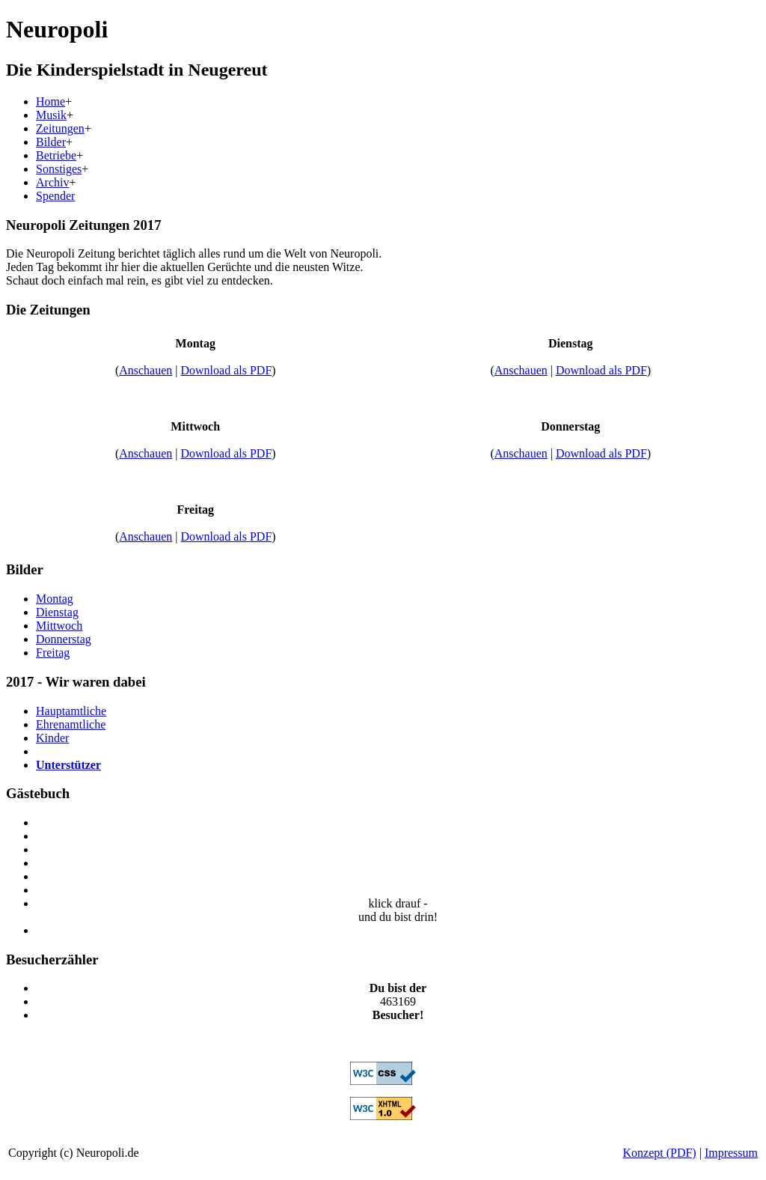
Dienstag (57, 612)
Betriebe (56, 155)
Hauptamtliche (71, 711)
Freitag (53, 652)
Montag (54, 598)
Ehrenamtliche (70, 724)
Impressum (731, 1152)
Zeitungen (60, 128)
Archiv (52, 182)
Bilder (51, 142)
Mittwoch (59, 625)
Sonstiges (59, 168)
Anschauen (145, 370)
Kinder (52, 738)
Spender (55, 195)
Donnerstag (63, 639)
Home (50, 101)
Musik (51, 115)
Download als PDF (226, 370)
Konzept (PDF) (659, 1152)
